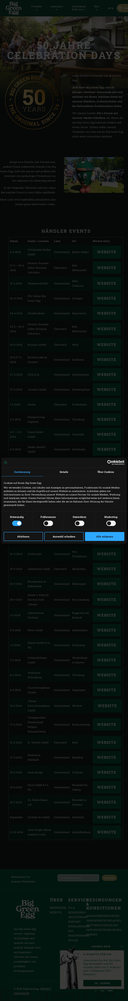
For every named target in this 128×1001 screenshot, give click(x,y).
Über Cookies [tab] (106, 471)
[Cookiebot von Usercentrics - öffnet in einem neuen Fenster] (109, 462)
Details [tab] (64, 471)
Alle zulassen (104, 536)
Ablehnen (23, 536)
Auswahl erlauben (64, 536)
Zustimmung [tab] (22, 471)
